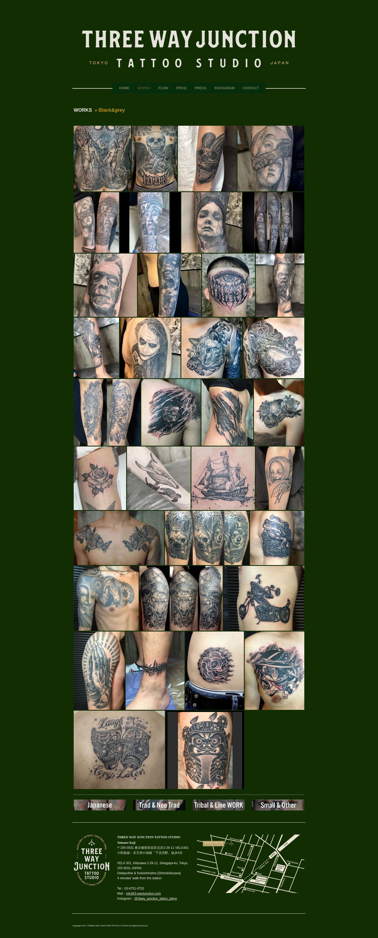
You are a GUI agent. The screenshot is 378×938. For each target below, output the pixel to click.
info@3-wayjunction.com (143, 893)
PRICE (181, 88)
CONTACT (251, 88)
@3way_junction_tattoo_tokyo (155, 898)
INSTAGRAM (224, 88)
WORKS (143, 88)
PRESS (200, 88)
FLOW (163, 88)
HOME (124, 88)
